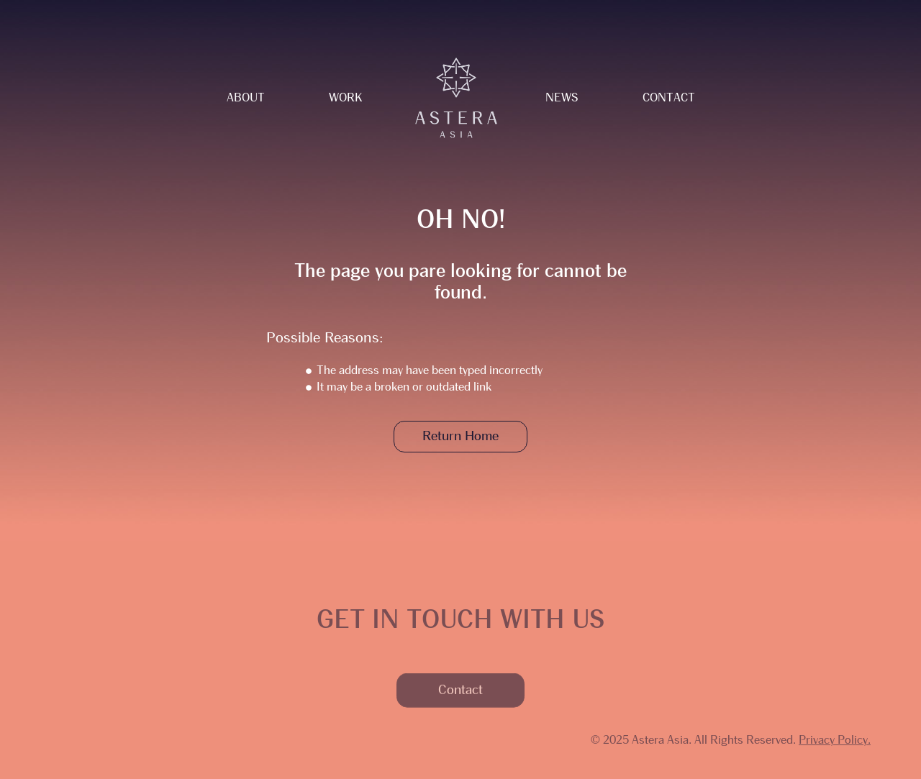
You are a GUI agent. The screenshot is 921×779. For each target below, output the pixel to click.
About (246, 98)
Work (345, 98)
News (562, 98)
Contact (669, 98)
